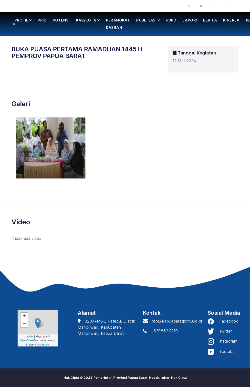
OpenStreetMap (29, 340)
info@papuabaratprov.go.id (172, 321)
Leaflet (29, 336)
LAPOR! (189, 20)
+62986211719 (160, 330)
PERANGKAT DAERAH (118, 24)
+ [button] (24, 316)
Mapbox (44, 344)
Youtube (221, 351)
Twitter (220, 331)
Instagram (222, 341)
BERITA (210, 20)
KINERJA (231, 20)
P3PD (171, 20)
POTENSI (61, 20)
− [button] (24, 323)
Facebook (223, 321)
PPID (42, 20)
